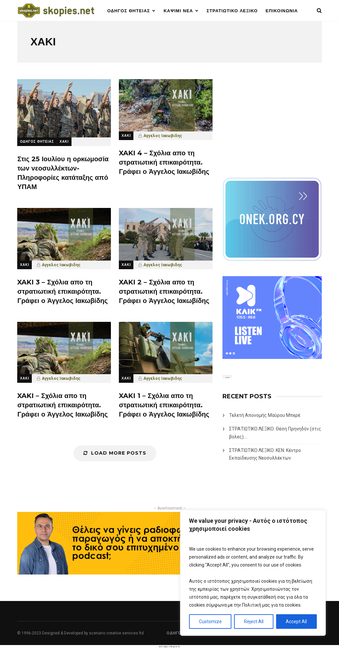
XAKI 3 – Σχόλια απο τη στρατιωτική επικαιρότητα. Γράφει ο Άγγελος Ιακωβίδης (62, 291)
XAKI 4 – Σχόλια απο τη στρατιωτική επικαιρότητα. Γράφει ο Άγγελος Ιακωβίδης (164, 162)
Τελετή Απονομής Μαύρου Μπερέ (264, 415)
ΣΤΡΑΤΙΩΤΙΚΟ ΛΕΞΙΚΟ (232, 10)
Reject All (254, 621)
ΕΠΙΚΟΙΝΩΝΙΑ (282, 10)
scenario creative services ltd (116, 633)
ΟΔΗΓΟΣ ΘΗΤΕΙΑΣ (128, 10)
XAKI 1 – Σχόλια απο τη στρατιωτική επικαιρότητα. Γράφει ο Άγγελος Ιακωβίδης (164, 405)
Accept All (296, 621)
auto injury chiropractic (169, 646)
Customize (210, 621)
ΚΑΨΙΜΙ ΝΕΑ (178, 10)
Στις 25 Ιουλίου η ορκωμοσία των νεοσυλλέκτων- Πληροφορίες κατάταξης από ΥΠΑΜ (63, 173)
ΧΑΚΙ (64, 141)
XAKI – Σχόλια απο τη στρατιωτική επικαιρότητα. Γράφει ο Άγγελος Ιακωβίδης (62, 405)
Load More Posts (114, 453)
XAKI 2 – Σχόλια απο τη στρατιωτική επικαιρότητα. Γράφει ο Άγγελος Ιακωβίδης (164, 291)
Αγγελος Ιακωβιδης (162, 135)
